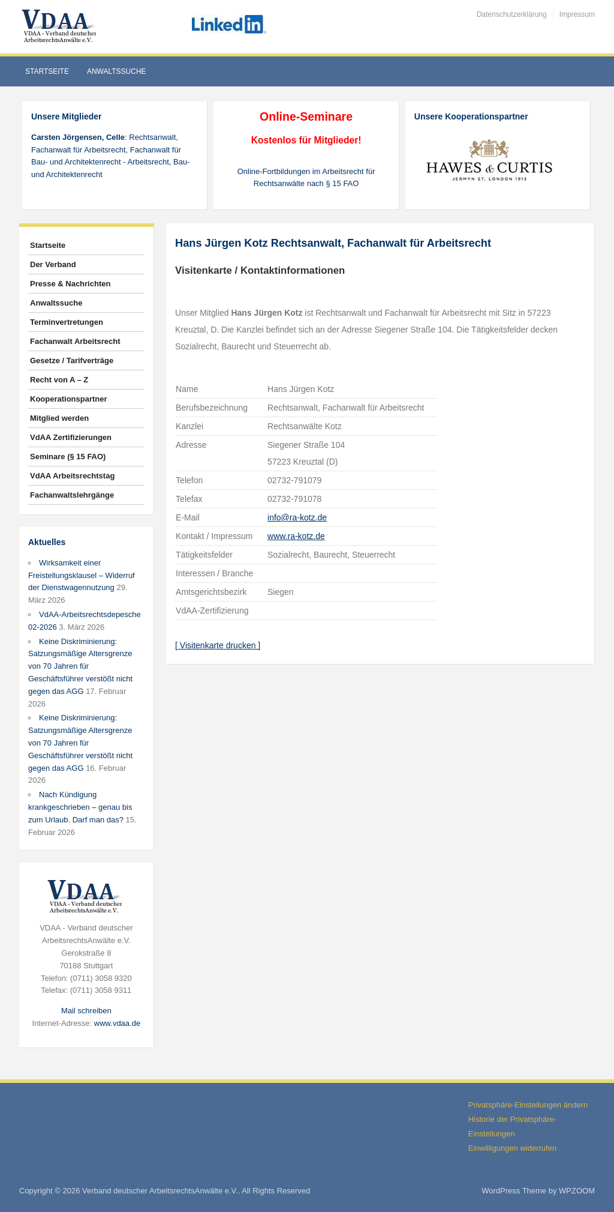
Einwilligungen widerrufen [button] (512, 1148)
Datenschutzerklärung (512, 14)
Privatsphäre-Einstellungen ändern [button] (528, 1104)
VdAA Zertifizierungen (71, 437)
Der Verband (53, 264)
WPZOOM (577, 1190)
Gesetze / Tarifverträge (71, 360)
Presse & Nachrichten (70, 283)
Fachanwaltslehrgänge (72, 494)
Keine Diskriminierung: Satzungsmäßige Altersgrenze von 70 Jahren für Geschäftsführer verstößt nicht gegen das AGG (80, 666)
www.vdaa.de (117, 1023)
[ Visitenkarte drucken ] (217, 645)
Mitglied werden (59, 418)
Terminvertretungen (66, 322)
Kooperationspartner (68, 398)
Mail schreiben (86, 1010)
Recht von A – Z (59, 379)
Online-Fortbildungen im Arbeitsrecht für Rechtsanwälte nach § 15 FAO (306, 177)
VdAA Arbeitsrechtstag (72, 475)
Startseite (47, 71)
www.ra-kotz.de (296, 536)
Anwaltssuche (116, 71)
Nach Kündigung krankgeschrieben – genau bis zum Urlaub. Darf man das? (80, 807)
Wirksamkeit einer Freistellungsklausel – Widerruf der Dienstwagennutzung (81, 575)
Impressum (577, 14)
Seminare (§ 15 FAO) (68, 456)
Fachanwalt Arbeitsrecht (75, 341)
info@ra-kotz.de (297, 517)
